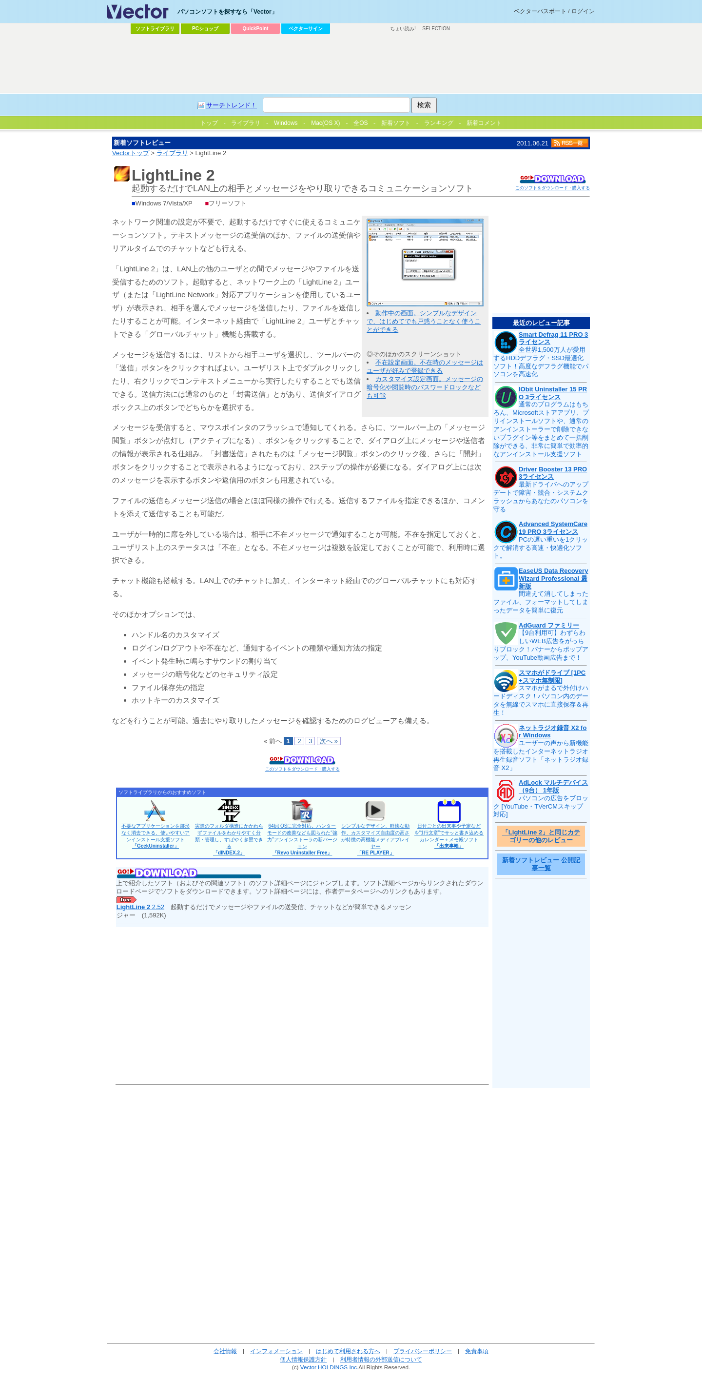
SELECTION (436, 28)
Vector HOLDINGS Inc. (329, 1367)
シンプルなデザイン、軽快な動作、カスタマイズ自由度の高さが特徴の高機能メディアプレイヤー (375, 839)
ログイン (583, 11)
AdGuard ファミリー (549, 625)
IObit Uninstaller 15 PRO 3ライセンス (553, 393)
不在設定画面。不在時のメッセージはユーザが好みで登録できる (425, 366)
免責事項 (476, 1351)
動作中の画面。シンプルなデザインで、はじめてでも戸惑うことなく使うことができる (424, 321)
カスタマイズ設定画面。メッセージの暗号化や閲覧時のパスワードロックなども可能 (425, 387)
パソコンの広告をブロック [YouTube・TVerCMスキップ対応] (540, 806)
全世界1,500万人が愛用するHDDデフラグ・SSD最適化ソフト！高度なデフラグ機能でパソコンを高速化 (540, 362)
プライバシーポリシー (422, 1351)
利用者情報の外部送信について (381, 1359)
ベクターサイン (306, 28)
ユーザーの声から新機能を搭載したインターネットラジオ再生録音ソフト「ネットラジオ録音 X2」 (540, 755)
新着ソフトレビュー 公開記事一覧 (541, 864)
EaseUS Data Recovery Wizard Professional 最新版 (553, 578)
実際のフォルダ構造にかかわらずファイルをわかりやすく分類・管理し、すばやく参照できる (229, 839)
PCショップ (205, 28)
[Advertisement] (351, 64)
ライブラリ (172, 153)
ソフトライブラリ (155, 28)
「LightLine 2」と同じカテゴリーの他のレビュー (541, 836)
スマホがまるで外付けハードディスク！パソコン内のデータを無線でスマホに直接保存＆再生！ (540, 700)
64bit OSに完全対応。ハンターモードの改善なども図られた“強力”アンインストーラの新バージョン (302, 839)
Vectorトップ (130, 153)
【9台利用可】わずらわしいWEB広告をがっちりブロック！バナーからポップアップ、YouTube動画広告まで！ (540, 645)
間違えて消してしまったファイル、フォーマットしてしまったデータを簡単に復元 (540, 602)
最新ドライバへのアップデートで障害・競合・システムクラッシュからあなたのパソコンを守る (540, 497)
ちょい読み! (403, 28)
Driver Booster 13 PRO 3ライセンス (553, 473)
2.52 (140, 907)
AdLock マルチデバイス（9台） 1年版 (553, 786)
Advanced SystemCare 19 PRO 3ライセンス (553, 527)
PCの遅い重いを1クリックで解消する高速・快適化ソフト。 (540, 548)
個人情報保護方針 (303, 1359)
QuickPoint (256, 28)
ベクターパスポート (540, 11)
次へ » (329, 741)
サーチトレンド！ (231, 105)
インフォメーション (276, 1351)
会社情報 (225, 1351)
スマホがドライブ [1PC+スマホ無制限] (552, 676)
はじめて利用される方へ (348, 1351)
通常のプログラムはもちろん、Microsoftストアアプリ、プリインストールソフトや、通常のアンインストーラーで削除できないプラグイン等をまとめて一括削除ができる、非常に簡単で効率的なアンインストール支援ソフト (541, 429)
